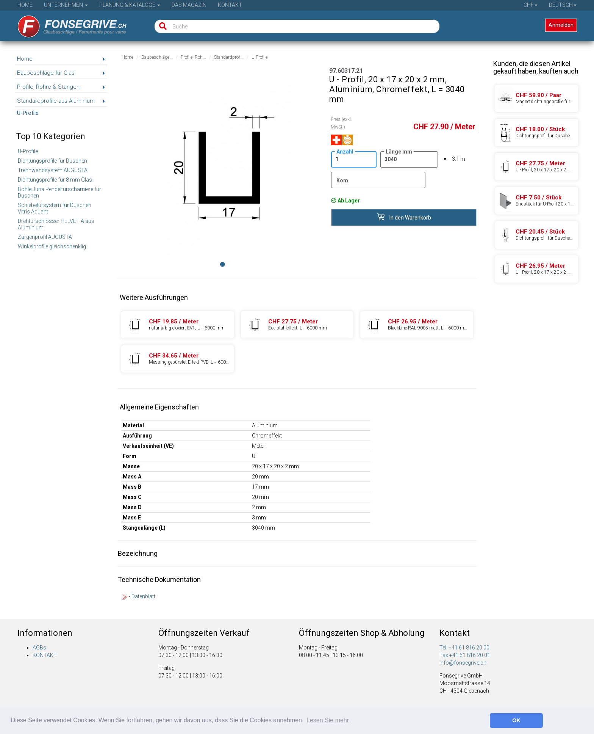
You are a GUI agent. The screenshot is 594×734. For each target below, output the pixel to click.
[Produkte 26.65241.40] (536, 98)
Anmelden (561, 25)
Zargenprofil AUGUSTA (45, 237)
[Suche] (161, 26)
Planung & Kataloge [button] (129, 5)
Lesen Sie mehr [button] (327, 720)
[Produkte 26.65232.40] (536, 235)
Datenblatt (143, 596)
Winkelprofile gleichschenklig (52, 246)
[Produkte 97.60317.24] (297, 325)
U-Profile (28, 151)
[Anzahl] (354, 159)
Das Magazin (189, 5)
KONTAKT (45, 655)
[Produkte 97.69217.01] (536, 201)
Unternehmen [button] (66, 5)
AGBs (39, 648)
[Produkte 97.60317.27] (416, 325)
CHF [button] (531, 5)
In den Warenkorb (404, 217)
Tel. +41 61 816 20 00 (464, 648)
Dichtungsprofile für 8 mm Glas (55, 180)
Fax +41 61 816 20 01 (464, 655)
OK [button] (516, 720)
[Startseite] (67, 23)
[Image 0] (222, 264)
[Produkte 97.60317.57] (177, 359)
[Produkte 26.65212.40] (536, 132)
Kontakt (230, 5)
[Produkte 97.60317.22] (177, 325)
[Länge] (409, 159)
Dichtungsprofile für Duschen (52, 161)
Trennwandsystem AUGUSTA (53, 170)
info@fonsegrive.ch (462, 663)
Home (25, 5)
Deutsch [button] (563, 5)
